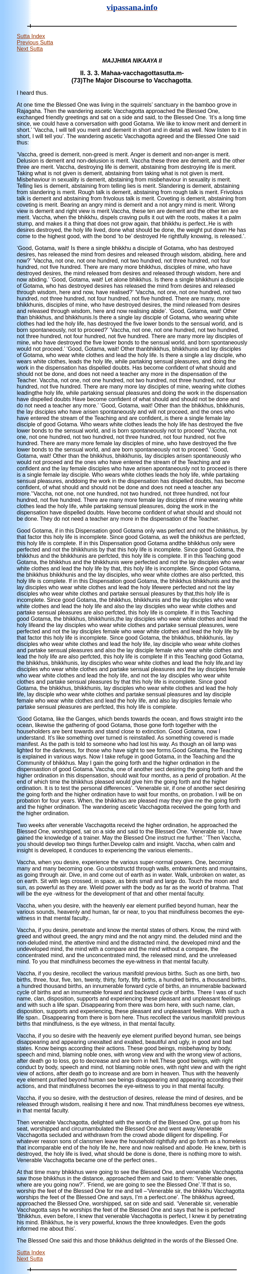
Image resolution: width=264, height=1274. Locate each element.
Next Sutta (30, 49)
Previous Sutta (35, 42)
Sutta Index (31, 36)
